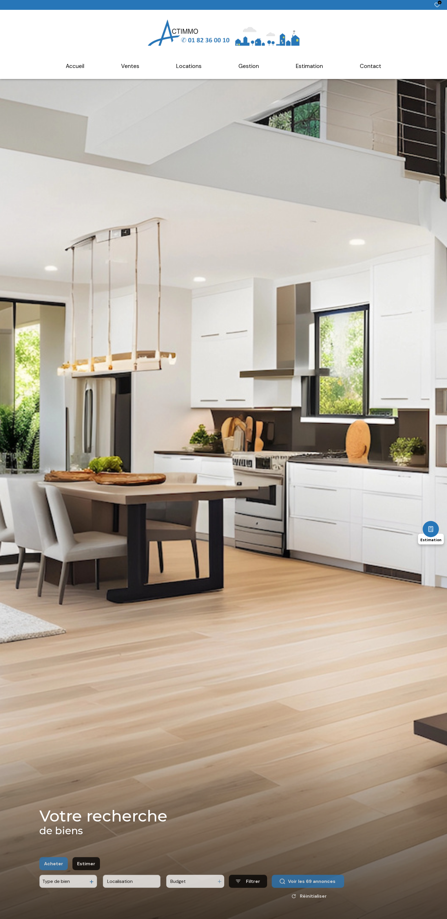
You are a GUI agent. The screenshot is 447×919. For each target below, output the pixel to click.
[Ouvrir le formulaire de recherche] (248, 893)
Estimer (86, 876)
